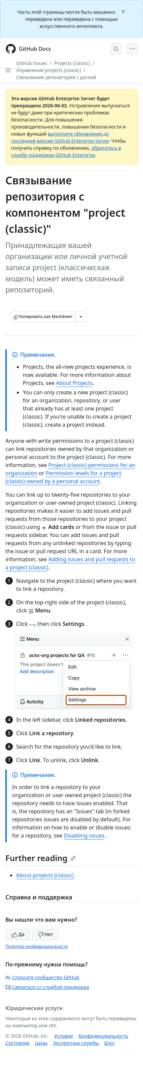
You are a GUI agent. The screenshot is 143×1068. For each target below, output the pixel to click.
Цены (41, 1043)
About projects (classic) (45, 875)
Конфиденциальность (103, 1036)
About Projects (74, 383)
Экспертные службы (76, 1043)
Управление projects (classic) (48, 70)
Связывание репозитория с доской (56, 77)
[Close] (123, 11)
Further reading (40, 857)
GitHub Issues (31, 63)
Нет (45, 934)
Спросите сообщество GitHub (42, 977)
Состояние (17, 1043)
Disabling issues (84, 835)
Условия (63, 1036)
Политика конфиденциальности (36, 946)
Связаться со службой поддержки (47, 987)
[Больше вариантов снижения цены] (80, 316)
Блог (109, 1043)
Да (18, 934)
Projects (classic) (72, 63)
